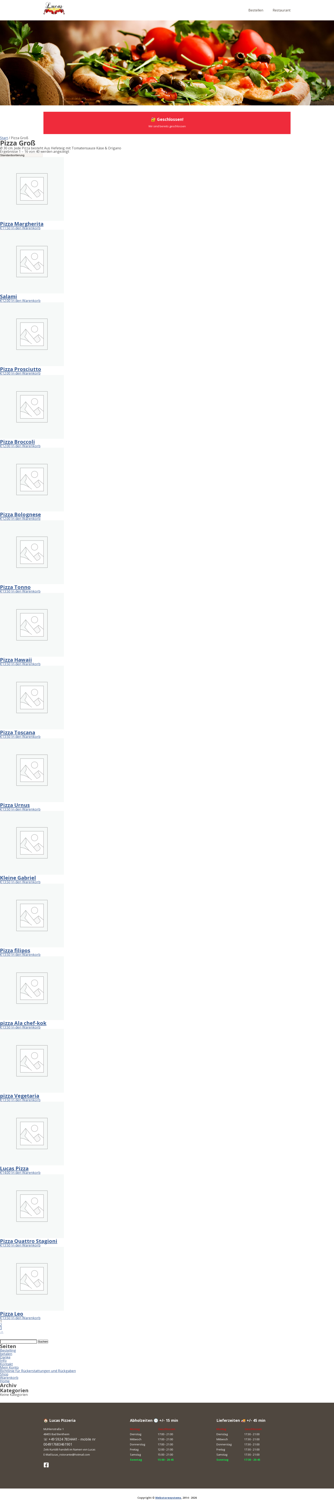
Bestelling (8, 1350)
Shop (4, 1374)
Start (4, 138)
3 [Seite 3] (1, 1328)
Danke (5, 1357)
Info (3, 1360)
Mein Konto (9, 1367)
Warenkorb (9, 1377)
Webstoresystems (168, 1498)
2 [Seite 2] (1, 1324)
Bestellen (255, 10)
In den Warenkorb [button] (25, 228)
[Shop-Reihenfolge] (21, 155)
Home (5, 1381)
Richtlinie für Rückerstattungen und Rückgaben (38, 1370)
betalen (6, 1353)
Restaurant (282, 10)
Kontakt (6, 1364)
